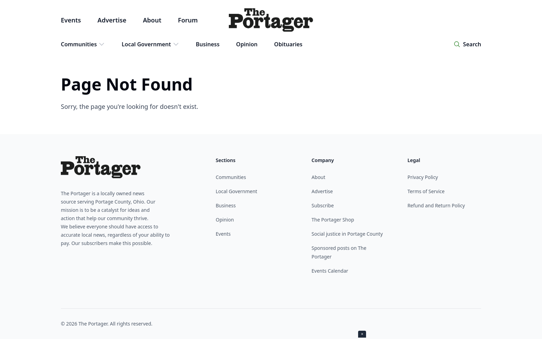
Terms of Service (426, 191)
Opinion (247, 44)
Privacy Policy (423, 177)
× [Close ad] (362, 334)
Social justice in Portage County (347, 233)
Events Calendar (329, 270)
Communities (83, 44)
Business (208, 44)
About (152, 20)
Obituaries (288, 44)
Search (472, 44)
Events (71, 20)
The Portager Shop (332, 219)
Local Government (150, 44)
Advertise (111, 20)
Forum (188, 20)
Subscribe (322, 205)
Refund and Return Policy (436, 205)
